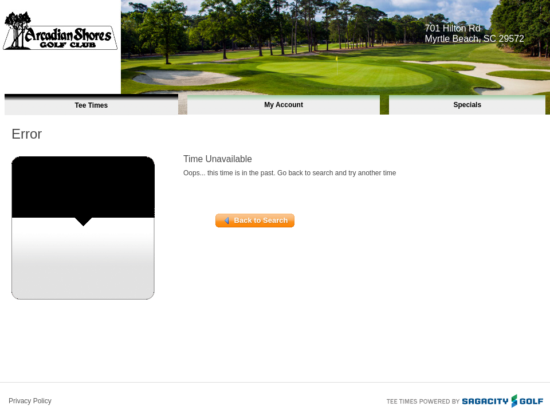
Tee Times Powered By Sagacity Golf (464, 399)
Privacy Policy (30, 401)
